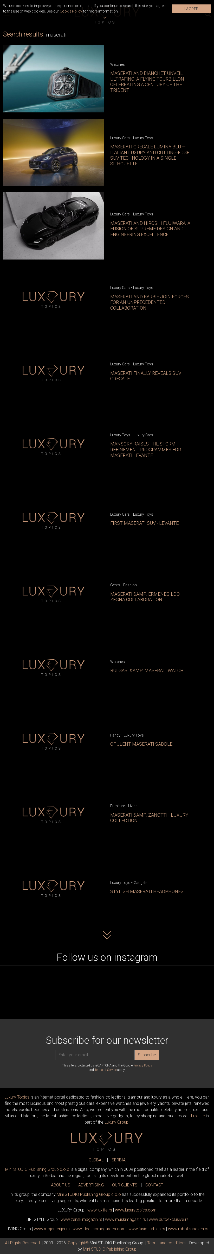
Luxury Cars (120, 138)
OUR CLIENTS (124, 1185)
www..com (136, 1210)
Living (133, 806)
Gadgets (140, 883)
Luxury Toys (143, 138)
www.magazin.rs (81, 1219)
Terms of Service (105, 1070)
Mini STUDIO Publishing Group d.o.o (37, 1169)
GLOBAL (96, 1159)
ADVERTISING (91, 1185)
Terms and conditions (166, 1242)
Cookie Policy (71, 11)
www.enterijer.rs (52, 1228)
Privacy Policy (142, 1065)
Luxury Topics (16, 1097)
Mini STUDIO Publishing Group (110, 1249)
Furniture (117, 806)
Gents (115, 585)
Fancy (115, 735)
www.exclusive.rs (169, 1219)
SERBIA (119, 1159)
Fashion (130, 585)
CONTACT (154, 1185)
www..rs (99, 1210)
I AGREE (191, 9)
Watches (117, 64)
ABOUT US (60, 1185)
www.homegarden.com (99, 1228)
